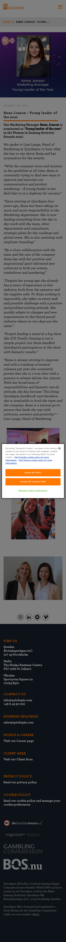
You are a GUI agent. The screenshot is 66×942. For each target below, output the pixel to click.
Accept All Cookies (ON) (33, 482)
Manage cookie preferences (33, 490)
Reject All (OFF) (33, 473)
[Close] (59, 448)
